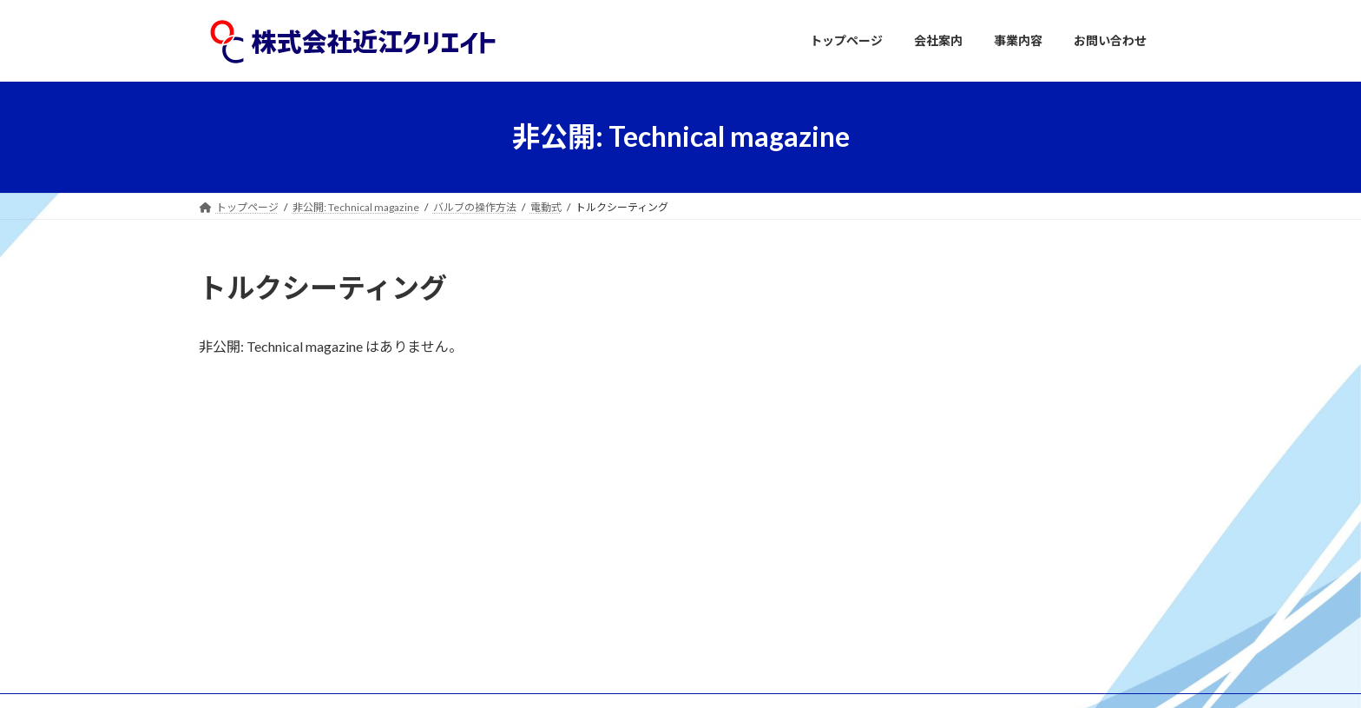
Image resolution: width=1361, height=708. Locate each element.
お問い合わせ (570, 609)
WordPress (587, 677)
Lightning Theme (676, 677)
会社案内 (560, 548)
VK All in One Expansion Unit (792, 677)
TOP (549, 518)
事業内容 (560, 579)
